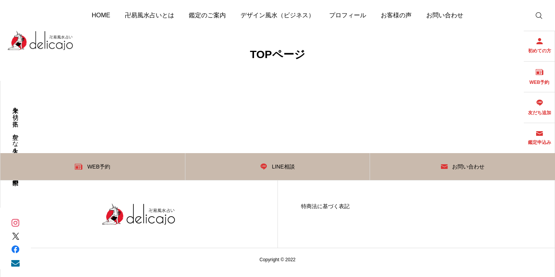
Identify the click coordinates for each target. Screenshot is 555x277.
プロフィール (347, 15)
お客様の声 (396, 15)
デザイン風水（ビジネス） (277, 15)
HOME (101, 15)
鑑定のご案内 (207, 15)
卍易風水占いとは (149, 15)
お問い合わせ (444, 15)
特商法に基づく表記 (325, 206)
